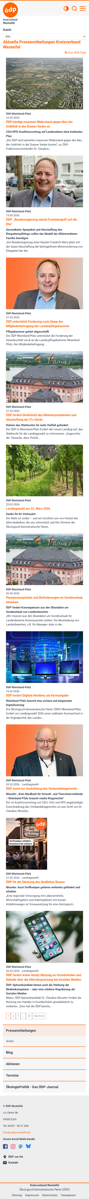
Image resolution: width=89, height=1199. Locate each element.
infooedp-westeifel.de (16, 1132)
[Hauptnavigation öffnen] (82, 8)
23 (28, 1016)
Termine (12, 1075)
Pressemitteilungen (21, 1031)
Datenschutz (50, 1195)
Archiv (10, 1041)
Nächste (39, 1016)
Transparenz (68, 1195)
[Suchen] (74, 9)
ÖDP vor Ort (13, 1156)
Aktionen (13, 1064)
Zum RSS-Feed (75, 52)
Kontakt (10, 1162)
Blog (9, 1052)
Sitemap (17, 1195)
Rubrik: (7, 29)
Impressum (32, 1195)
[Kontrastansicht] (66, 9)
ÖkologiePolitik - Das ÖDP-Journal (32, 1087)
